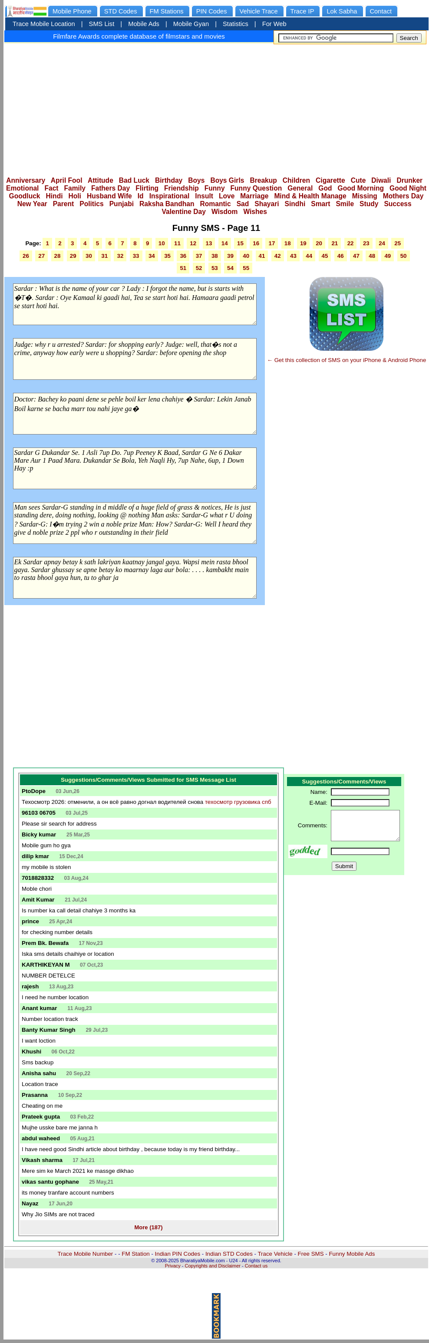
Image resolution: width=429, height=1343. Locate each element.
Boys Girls (227, 180)
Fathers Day (110, 188)
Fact (51, 188)
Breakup (263, 180)
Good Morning (361, 188)
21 (334, 243)
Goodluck (24, 196)
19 (303, 243)
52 (199, 268)
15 (240, 243)
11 (177, 243)
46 (340, 256)
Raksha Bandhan (167, 203)
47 (356, 256)
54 (230, 268)
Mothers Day (403, 196)
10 (161, 243)
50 (403, 256)
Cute (358, 180)
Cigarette (330, 180)
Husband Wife (109, 196)
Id (141, 196)
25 (397, 243)
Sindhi (295, 203)
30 (89, 256)
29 (73, 256)
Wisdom (224, 211)
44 (309, 256)
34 (151, 256)
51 (183, 268)
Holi (75, 196)
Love (226, 196)
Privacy (173, 1265)
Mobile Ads (143, 23)
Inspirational (169, 196)
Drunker (409, 180)
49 (387, 256)
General (300, 188)
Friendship (181, 188)
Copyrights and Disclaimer (213, 1265)
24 (382, 243)
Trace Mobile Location (44, 23)
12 (193, 243)
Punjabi (121, 203)
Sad (243, 203)
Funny (215, 188)
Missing (364, 196)
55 (246, 268)
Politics (91, 203)
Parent (63, 203)
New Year (32, 203)
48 (372, 256)
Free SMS (311, 1254)
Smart (320, 203)
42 (277, 256)
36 (183, 256)
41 (262, 256)
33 (136, 256)
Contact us (256, 1265)
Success (397, 203)
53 (214, 268)
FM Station (135, 1254)
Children (296, 180)
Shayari (266, 203)
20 (319, 243)
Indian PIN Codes (177, 1254)
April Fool (66, 180)
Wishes (255, 211)
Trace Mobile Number (85, 1254)
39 (230, 256)
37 (199, 256)
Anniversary (25, 180)
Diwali (381, 180)
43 (293, 256)
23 (366, 243)
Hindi (54, 196)
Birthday (168, 180)
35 (167, 256)
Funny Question (256, 188)
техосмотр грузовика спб (238, 802)
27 (41, 256)
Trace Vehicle (274, 1254)
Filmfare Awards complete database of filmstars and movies (139, 36)
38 (214, 256)
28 (57, 256)
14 (224, 243)
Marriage (254, 196)
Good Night (407, 188)
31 (104, 256)
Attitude (100, 180)
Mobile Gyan (191, 23)
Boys (196, 180)
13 (209, 243)
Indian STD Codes (229, 1254)
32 (120, 256)
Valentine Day (183, 211)
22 (350, 243)
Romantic (215, 203)
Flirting (146, 188)
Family (75, 188)
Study (369, 203)
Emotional (22, 188)
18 (287, 243)
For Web (274, 23)
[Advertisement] (216, 107)
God (325, 188)
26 (26, 256)
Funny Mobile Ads (352, 1254)
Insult (204, 196)
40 (246, 256)
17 (271, 243)
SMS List (102, 23)
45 (325, 256)
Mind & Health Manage (310, 196)
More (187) (148, 1227)
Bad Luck (134, 180)
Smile (345, 203)
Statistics (235, 23)
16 (256, 243)
